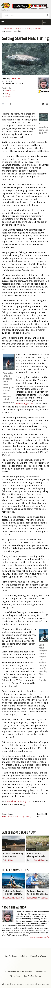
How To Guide (8, 816)
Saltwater (38, 28)
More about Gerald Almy (38, 937)
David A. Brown (32, 897)
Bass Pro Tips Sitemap (32, 976)
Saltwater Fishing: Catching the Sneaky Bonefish (37, 893)
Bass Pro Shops (11, 956)
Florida (18, 816)
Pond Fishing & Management (40, 860)
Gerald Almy (15, 79)
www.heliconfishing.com (19, 801)
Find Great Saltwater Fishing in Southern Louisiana (13, 893)
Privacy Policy (15, 976)
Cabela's (23, 956)
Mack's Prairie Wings (38, 956)
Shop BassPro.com (6, 10)
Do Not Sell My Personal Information (18, 972)
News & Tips (19, 28)
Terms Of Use (41, 972)
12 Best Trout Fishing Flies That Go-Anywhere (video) (13, 856)
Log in (45, 22)
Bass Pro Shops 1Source (11, 897)
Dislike (8, 104)
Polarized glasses (24, 403)
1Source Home (7, 28)
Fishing (29, 28)
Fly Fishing (26, 816)
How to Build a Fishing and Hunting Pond (36, 856)
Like (3, 104)
